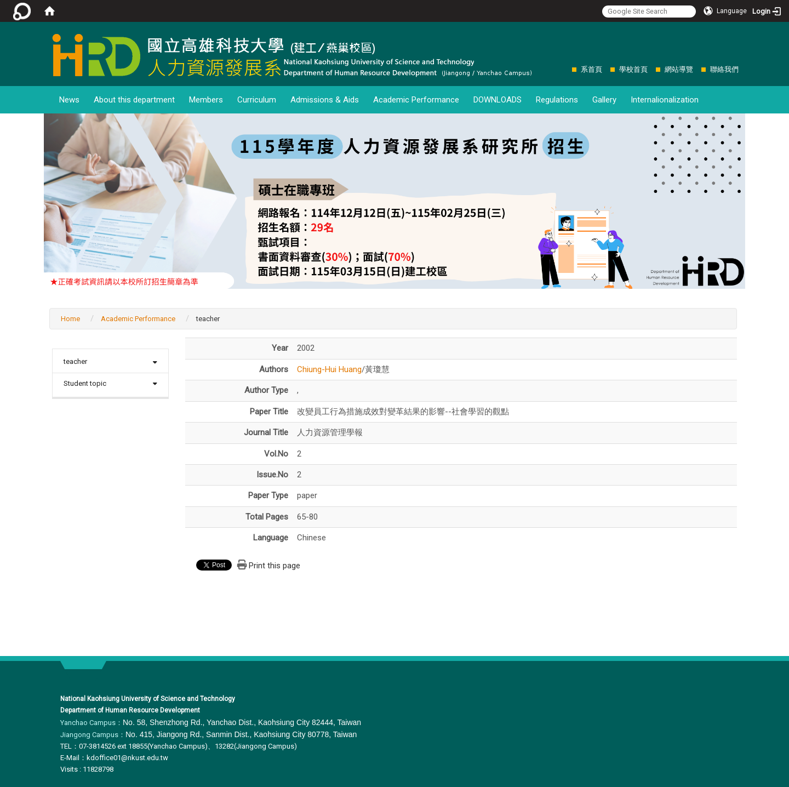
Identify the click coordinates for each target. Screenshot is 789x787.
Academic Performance (416, 100)
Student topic (85, 383)
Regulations (557, 100)
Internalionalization (665, 100)
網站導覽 (679, 69)
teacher (75, 361)
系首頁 (591, 69)
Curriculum (256, 100)
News (69, 100)
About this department (134, 100)
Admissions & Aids (324, 100)
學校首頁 (633, 69)
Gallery (604, 100)
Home (70, 319)
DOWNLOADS (497, 100)
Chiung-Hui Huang (329, 369)
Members (206, 100)
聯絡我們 (724, 69)
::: (566, 69)
